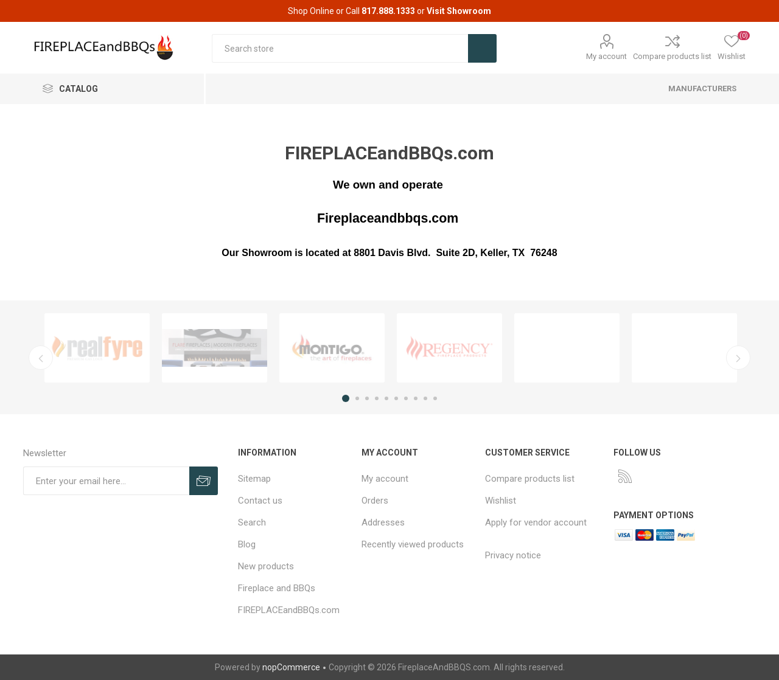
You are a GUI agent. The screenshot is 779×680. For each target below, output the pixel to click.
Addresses (383, 522)
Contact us (260, 500)
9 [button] (425, 398)
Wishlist (500, 500)
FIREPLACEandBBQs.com (289, 610)
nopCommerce (291, 667)
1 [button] (345, 398)
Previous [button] (41, 357)
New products (266, 566)
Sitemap (254, 478)
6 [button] (396, 398)
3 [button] (367, 398)
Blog (247, 544)
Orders (375, 500)
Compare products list (672, 56)
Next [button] (738, 357)
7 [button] (406, 398)
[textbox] (340, 48)
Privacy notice (513, 555)
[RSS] (625, 476)
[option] (97, 348)
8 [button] (415, 398)
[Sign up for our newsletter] (106, 481)
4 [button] (377, 398)
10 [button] (435, 398)
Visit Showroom (459, 11)
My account (606, 56)
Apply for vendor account (536, 522)
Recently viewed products (413, 544)
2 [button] (357, 398)
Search (252, 522)
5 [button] (386, 398)
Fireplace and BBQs (276, 588)
